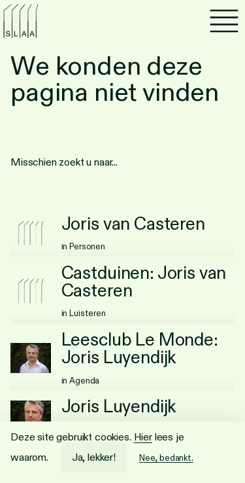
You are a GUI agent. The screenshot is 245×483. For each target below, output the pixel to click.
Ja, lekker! (94, 457)
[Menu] (224, 21)
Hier (143, 437)
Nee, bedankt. (166, 458)
